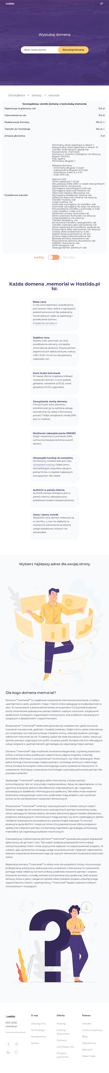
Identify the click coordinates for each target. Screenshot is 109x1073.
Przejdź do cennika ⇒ (45, 323)
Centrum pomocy (92, 1030)
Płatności (87, 1049)
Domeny (37, 95)
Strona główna (16, 95)
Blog (84, 1036)
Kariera (35, 1043)
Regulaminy (89, 1043)
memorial (53, 95)
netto (39, 257)
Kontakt (86, 1023)
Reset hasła (88, 1056)
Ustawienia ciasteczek (16, 1032)
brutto (69, 257)
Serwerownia (38, 1036)
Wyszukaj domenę (73, 49)
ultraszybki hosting (44, 464)
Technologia (38, 1030)
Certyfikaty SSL (65, 1046)
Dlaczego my (38, 1023)
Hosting (61, 1023)
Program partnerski (62, 1055)
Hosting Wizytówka (63, 1032)
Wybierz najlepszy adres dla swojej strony (54, 564)
